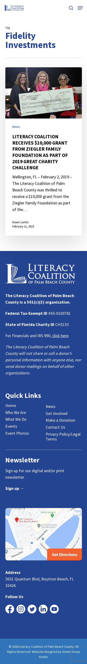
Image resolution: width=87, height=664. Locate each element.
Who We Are (15, 412)
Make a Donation (60, 420)
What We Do (15, 419)
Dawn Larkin (20, 222)
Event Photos (17, 433)
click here (60, 335)
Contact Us (55, 427)
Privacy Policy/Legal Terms (63, 437)
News (16, 127)
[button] (80, 8)
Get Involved (57, 413)
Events (11, 426)
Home (10, 405)
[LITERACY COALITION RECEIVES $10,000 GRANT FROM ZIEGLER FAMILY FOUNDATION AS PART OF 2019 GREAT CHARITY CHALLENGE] (43, 151)
